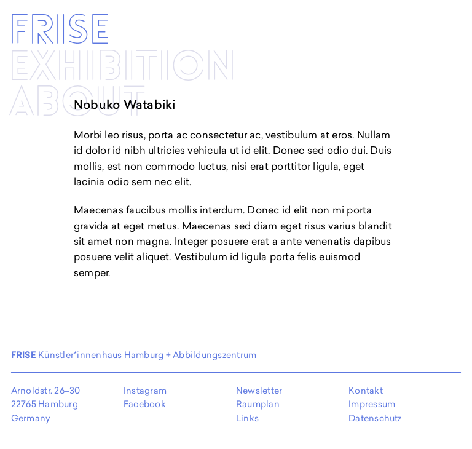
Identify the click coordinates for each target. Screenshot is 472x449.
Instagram (145, 390)
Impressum (371, 404)
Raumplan (258, 404)
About (77, 103)
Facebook (145, 404)
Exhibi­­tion (122, 67)
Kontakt (365, 390)
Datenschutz (375, 418)
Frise (59, 31)
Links (247, 418)
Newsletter (259, 390)
